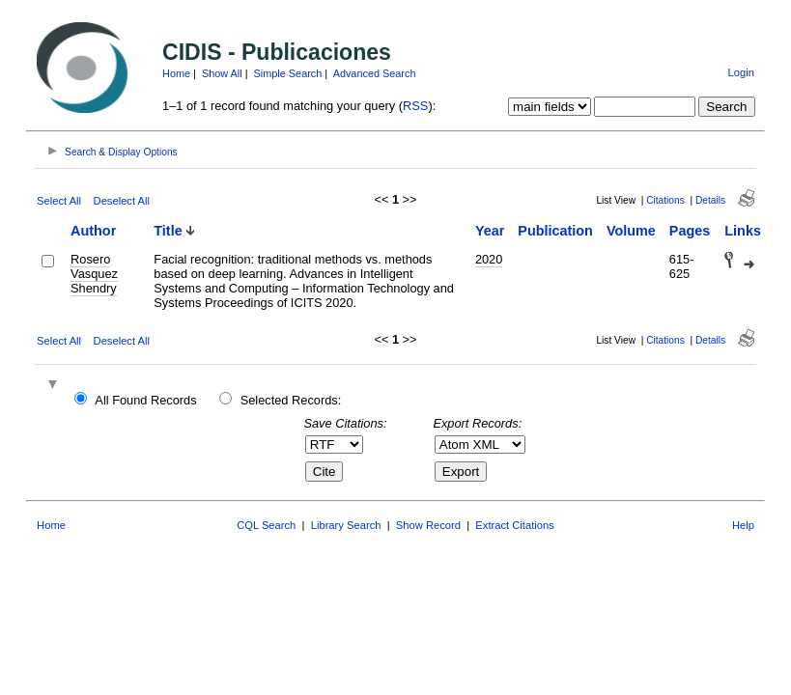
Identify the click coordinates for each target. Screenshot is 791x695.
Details (710, 200)
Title (168, 230)
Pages (689, 230)
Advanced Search (374, 73)
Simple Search (288, 73)
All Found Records (145, 400)
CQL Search (266, 525)
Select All (59, 201)
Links (742, 230)
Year (489, 230)
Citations (665, 200)
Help (743, 525)
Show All (222, 73)
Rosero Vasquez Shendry (94, 273)
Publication (555, 230)
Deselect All (122, 201)
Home (176, 73)
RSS (415, 105)
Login (741, 72)
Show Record (428, 525)
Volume (631, 230)
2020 (488, 259)
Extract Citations (514, 525)
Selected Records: (291, 400)
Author (93, 230)
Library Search (346, 525)
